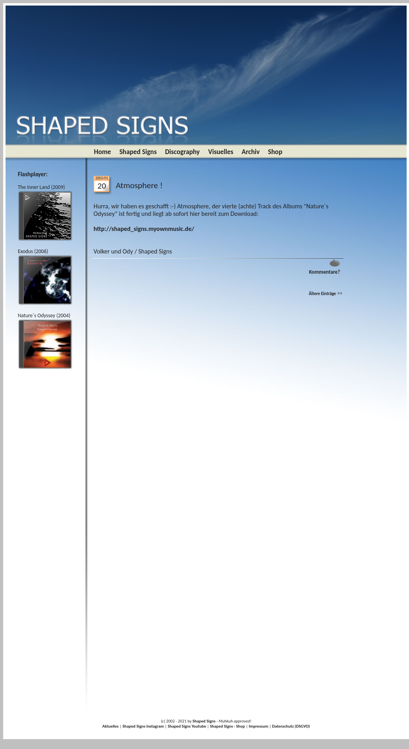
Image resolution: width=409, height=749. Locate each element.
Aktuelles (110, 726)
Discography (182, 151)
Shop (275, 151)
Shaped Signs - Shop (227, 726)
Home (102, 151)
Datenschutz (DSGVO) (291, 726)
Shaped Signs (138, 151)
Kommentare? (324, 272)
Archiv (251, 151)
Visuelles (220, 151)
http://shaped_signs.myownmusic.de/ (144, 229)
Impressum (258, 726)
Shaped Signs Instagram (143, 726)
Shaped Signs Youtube (187, 726)
